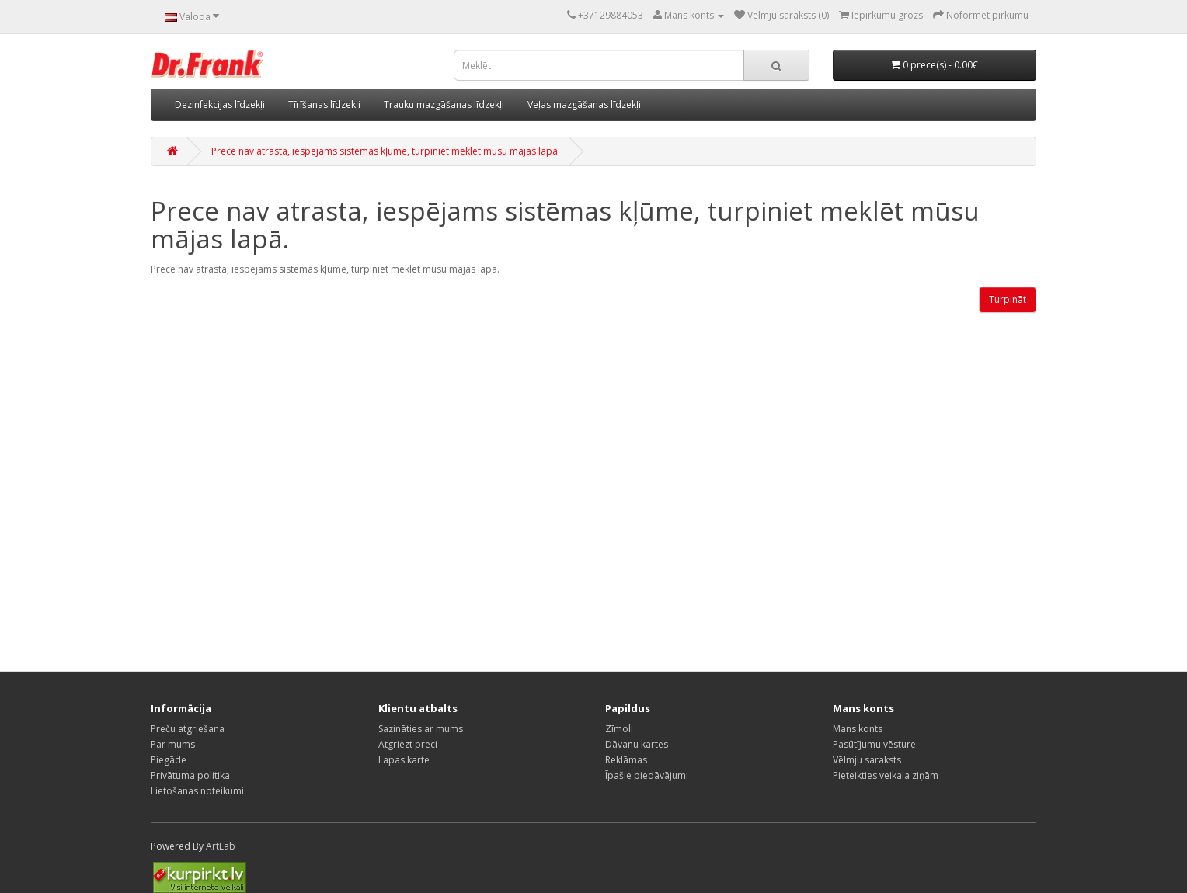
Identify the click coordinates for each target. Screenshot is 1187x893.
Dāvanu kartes (636, 744)
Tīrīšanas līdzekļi (324, 104)
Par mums (173, 744)
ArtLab (220, 846)
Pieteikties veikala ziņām (885, 775)
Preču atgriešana (188, 728)
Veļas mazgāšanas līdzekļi (584, 104)
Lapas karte (404, 759)
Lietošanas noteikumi (197, 790)
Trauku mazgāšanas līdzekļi (444, 104)
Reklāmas (626, 759)
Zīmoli (619, 728)
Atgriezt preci (407, 744)
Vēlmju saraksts (867, 759)
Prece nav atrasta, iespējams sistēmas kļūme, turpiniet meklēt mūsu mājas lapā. (385, 151)
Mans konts (857, 728)
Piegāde (168, 759)
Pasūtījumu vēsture (874, 744)
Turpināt (1007, 299)
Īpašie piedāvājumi (646, 775)
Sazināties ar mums (420, 728)
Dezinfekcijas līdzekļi (220, 104)
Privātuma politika (190, 775)
